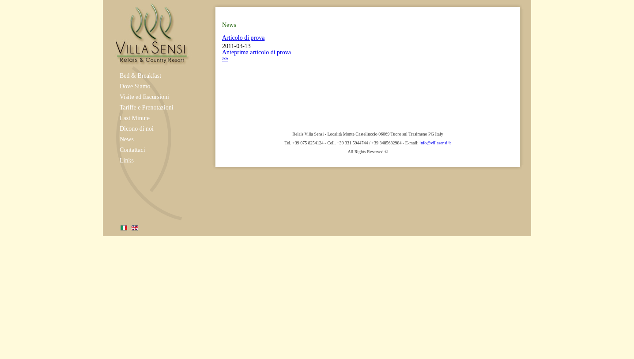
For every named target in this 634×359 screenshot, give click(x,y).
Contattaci (132, 150)
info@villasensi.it (435, 142)
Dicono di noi (137, 128)
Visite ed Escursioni (144, 97)
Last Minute (135, 118)
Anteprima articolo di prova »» (256, 55)
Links (127, 160)
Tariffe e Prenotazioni (147, 107)
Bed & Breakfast (140, 75)
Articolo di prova (243, 37)
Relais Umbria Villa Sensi (151, 33)
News (127, 139)
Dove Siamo (135, 86)
